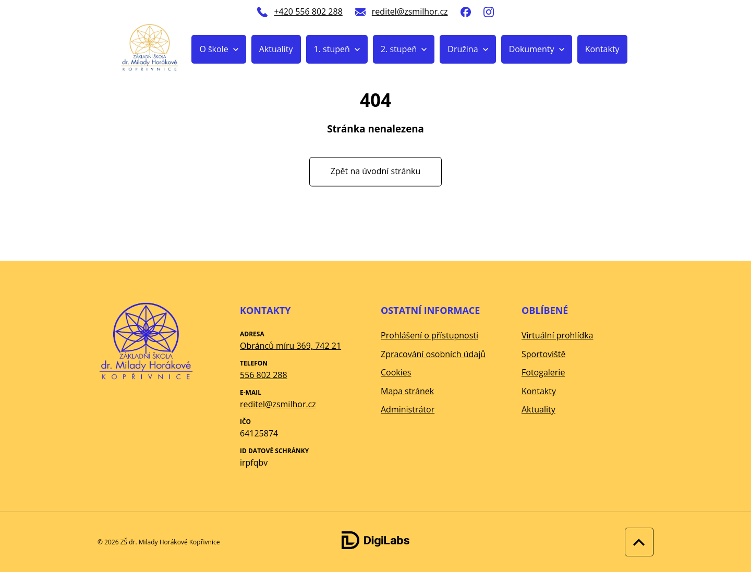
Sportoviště (543, 354)
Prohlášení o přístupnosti (429, 335)
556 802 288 (263, 375)
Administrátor (407, 409)
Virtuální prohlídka (557, 335)
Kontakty (602, 49)
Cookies (396, 372)
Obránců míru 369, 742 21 (290, 345)
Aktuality (276, 49)
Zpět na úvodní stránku (376, 171)
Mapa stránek (407, 391)
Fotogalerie (543, 372)
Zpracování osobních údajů (433, 354)
